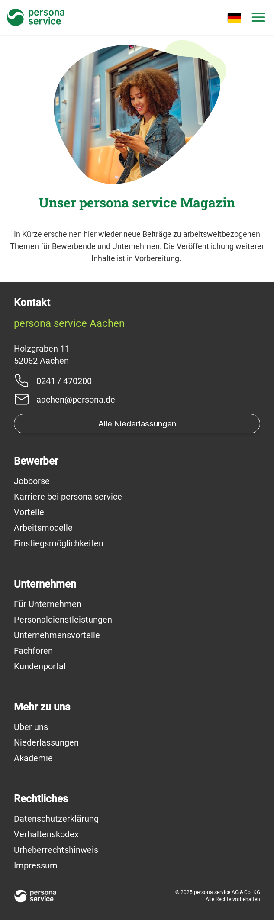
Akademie (33, 758)
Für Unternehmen (47, 604)
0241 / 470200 (64, 381)
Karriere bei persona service (68, 496)
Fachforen (33, 651)
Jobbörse (32, 481)
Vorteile (29, 512)
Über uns (31, 727)
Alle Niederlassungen (137, 423)
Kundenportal (40, 666)
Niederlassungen (46, 742)
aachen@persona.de (75, 399)
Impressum (36, 865)
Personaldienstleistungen (63, 619)
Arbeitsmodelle (43, 528)
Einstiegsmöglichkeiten (58, 543)
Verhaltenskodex (46, 834)
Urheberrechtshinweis (56, 850)
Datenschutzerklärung (56, 818)
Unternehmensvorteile (57, 635)
